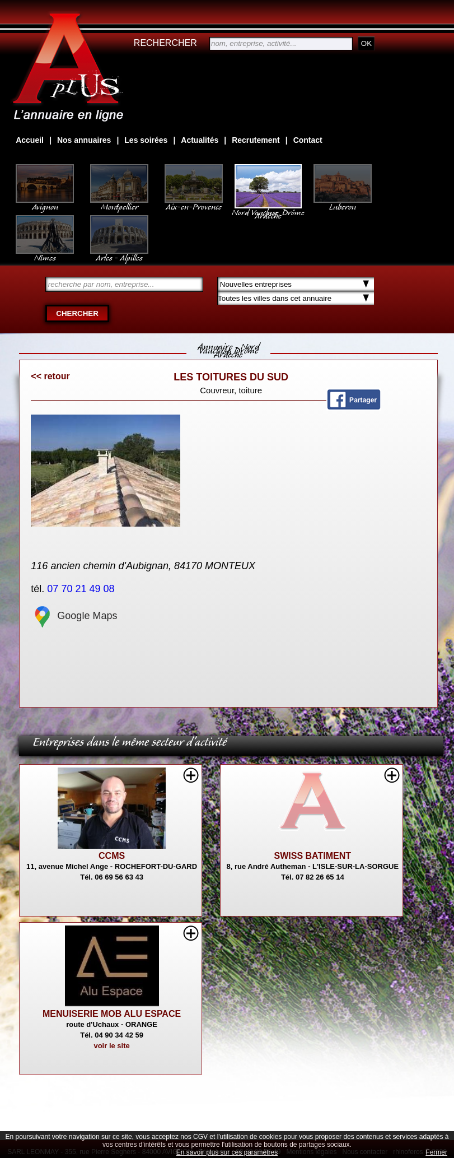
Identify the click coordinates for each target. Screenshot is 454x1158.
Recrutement (256, 140)
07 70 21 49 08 (82, 588)
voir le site (111, 1045)
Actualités (199, 140)
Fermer (436, 1152)
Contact (307, 140)
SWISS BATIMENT (312, 856)
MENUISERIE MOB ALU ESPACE (112, 1014)
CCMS (112, 856)
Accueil (30, 140)
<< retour (50, 376)
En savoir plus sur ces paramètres (227, 1152)
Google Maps (74, 615)
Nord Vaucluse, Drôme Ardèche (268, 208)
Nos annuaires (84, 140)
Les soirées (145, 140)
